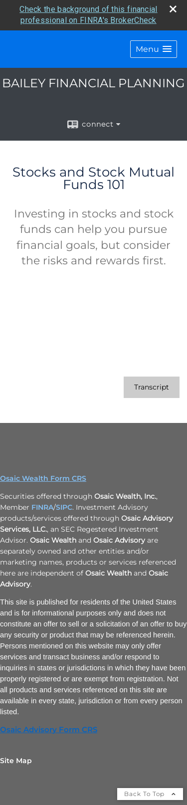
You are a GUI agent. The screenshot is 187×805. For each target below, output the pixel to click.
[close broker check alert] (173, 9)
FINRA (42, 507)
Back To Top (150, 794)
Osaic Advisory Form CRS (48, 729)
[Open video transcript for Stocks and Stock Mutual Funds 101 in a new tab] (152, 387)
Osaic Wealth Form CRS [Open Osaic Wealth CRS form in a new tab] (43, 478)
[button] (153, 49)
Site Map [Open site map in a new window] (16, 760)
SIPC (64, 507)
